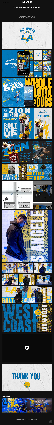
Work (3, 2)
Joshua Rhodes (27, 2)
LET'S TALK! (7, 2)
